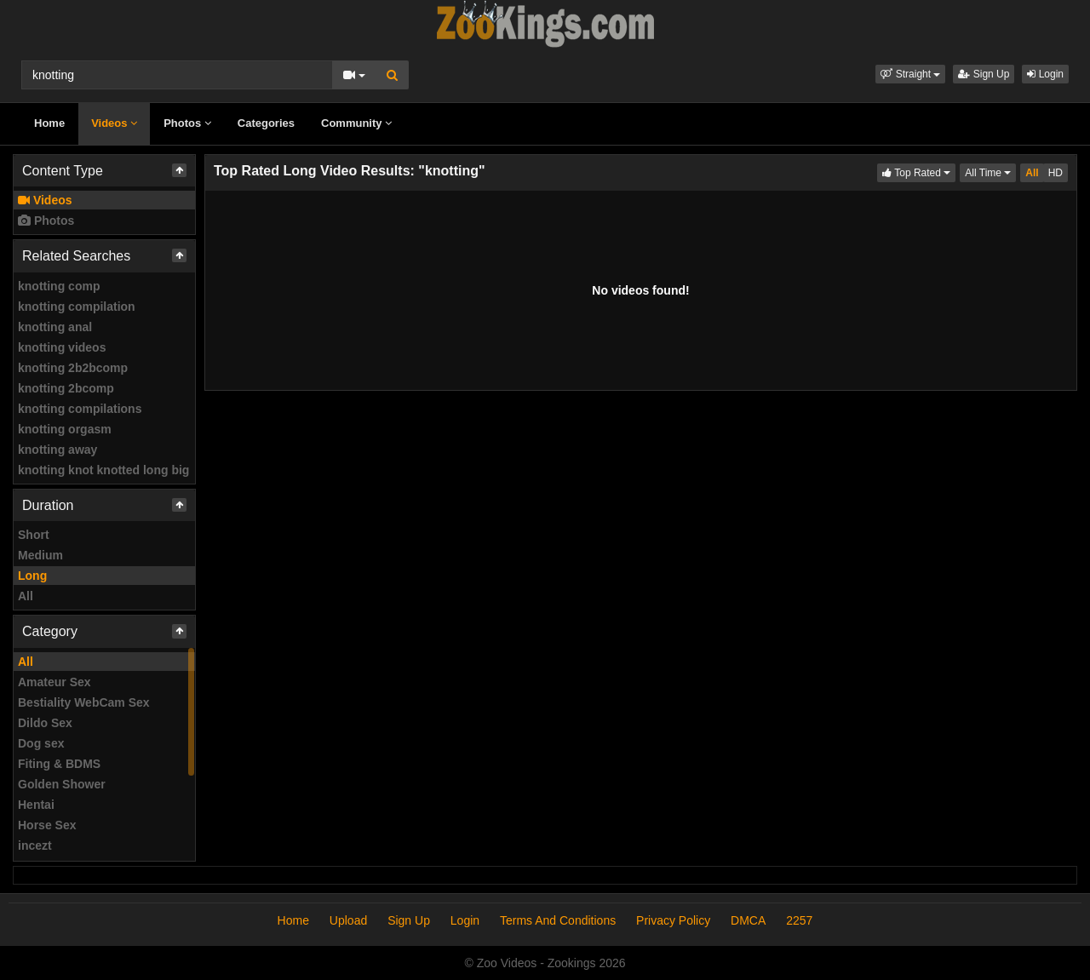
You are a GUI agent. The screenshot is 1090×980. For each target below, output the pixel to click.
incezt (35, 845)
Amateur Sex (54, 682)
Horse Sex (47, 825)
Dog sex (41, 743)
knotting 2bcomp (66, 388)
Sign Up (983, 74)
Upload (348, 920)
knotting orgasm (65, 429)
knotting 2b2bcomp (73, 368)
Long (32, 575)
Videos (114, 123)
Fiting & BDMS (59, 764)
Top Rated (918, 171)
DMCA (748, 920)
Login (1045, 74)
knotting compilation (76, 306)
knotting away (57, 449)
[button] (910, 74)
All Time (990, 171)
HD (1055, 173)
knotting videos (62, 347)
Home (49, 123)
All (25, 596)
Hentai (36, 804)
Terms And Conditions (558, 920)
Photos (187, 123)
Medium (40, 555)
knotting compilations (79, 408)
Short (33, 535)
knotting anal (55, 327)
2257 (799, 920)
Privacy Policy (673, 920)
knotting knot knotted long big (103, 470)
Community (356, 123)
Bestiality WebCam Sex (84, 702)
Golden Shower (62, 784)
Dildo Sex (45, 723)
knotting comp (59, 286)
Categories (266, 123)
